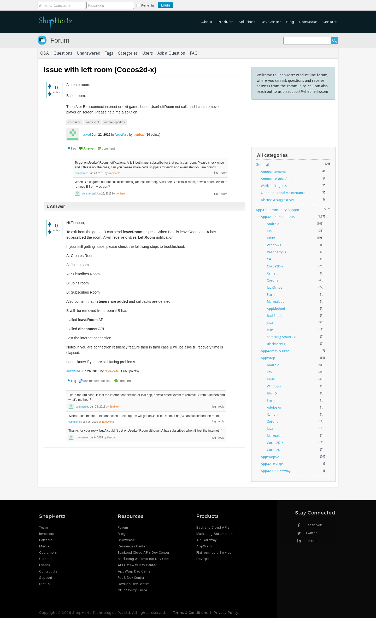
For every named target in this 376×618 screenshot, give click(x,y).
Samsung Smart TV (281, 336)
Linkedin (312, 541)
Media (44, 546)
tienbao (139, 134)
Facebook (314, 525)
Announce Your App (276, 178)
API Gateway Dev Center (137, 565)
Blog (290, 22)
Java (270, 322)
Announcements (273, 171)
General (262, 164)
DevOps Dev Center (133, 584)
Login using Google (185, 4)
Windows (274, 245)
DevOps (202, 559)
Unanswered (88, 53)
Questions (63, 53)
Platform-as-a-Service (214, 552)
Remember (148, 5)
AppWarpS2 (270, 456)
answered (73, 371)
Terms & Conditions (190, 612)
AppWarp (121, 134)
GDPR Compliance (132, 590)
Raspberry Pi (276, 252)
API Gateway (206, 540)
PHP (270, 329)
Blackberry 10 (277, 343)
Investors (46, 534)
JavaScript (274, 287)
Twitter (311, 533)
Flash (271, 294)
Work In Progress (274, 185)
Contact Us (48, 571)
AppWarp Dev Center (135, 571)
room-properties (114, 122)
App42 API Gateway (275, 470)
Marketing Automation (214, 534)
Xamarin (273, 273)
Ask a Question (171, 53)
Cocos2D (273, 449)
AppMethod (276, 308)
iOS (269, 230)
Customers (48, 552)
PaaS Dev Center (131, 578)
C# (269, 259)
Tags (109, 53)
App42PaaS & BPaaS (276, 350)
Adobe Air (274, 407)
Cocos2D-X (275, 266)
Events (44, 565)
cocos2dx (74, 122)
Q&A (44, 53)
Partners (45, 540)
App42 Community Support (278, 209)
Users (147, 53)
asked (87, 134)
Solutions (247, 22)
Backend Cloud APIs (212, 527)
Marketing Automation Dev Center (145, 559)
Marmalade (275, 301)
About (206, 22)
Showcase (308, 22)
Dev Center (271, 22)
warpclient (92, 122)
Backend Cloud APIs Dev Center (143, 552)
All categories (272, 155)
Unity (271, 238)
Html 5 (272, 393)
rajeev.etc (114, 173)
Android (273, 223)
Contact (329, 22)
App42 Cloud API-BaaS (278, 216)
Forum (59, 40)
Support (45, 578)
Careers (45, 559)
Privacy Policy (226, 612)
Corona (272, 280)
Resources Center (132, 546)
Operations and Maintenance (283, 192)
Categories (128, 53)
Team (43, 527)
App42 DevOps (272, 463)
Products (225, 22)
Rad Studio (275, 315)
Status (44, 584)
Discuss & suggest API (277, 199)
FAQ (194, 53)
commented (81, 173)
